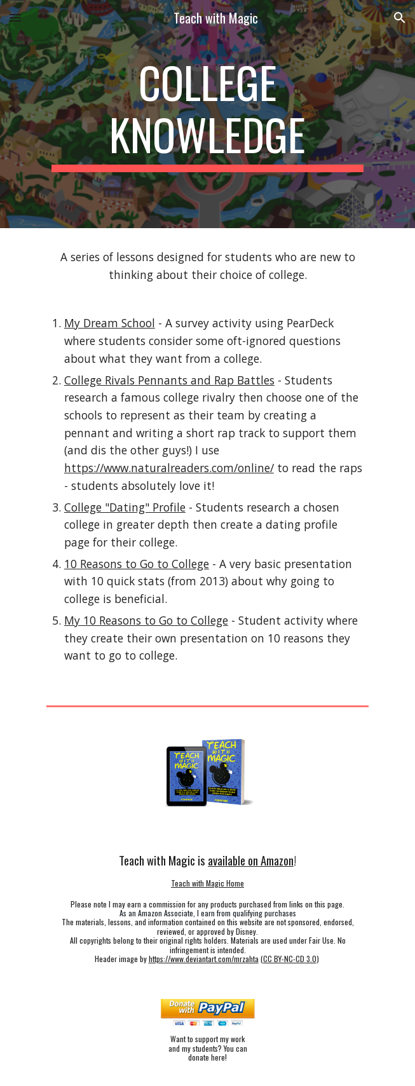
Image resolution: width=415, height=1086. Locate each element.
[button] (15, 17)
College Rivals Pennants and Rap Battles (169, 380)
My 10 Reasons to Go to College (146, 620)
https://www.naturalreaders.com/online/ (169, 467)
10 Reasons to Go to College (136, 563)
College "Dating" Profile (125, 507)
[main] (207, 114)
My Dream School (109, 322)
